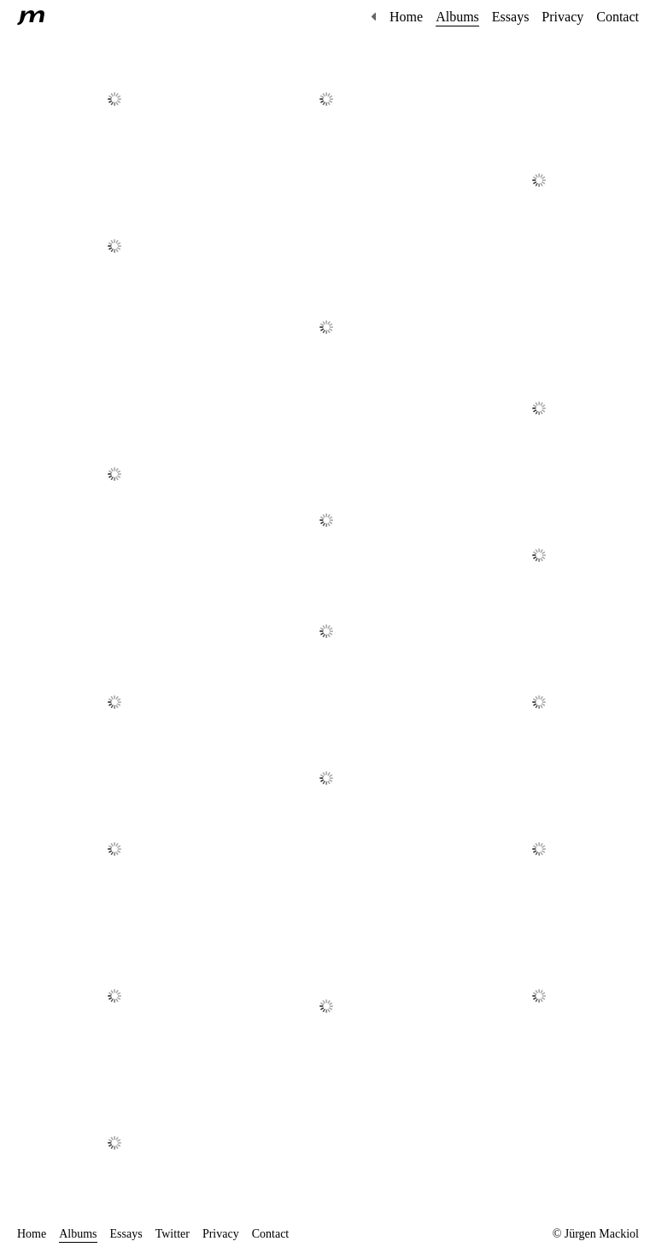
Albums (457, 16)
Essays (511, 16)
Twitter (172, 1233)
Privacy (562, 16)
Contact (617, 16)
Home (406, 16)
